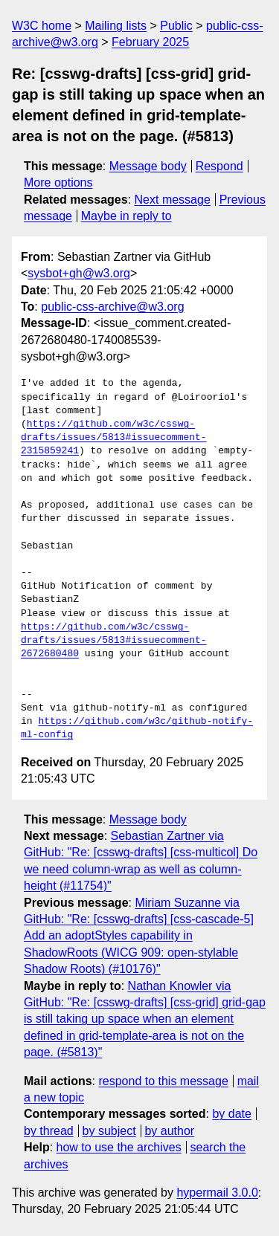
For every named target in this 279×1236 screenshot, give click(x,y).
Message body (148, 166)
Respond (219, 166)
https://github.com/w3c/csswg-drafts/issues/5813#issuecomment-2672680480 (114, 641)
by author (169, 1131)
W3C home (41, 25)
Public (176, 25)
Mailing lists (116, 25)
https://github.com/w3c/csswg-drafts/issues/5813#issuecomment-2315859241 (114, 438)
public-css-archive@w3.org (112, 306)
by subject (109, 1131)
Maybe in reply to (126, 216)
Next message (173, 199)
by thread (49, 1131)
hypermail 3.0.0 (216, 1192)
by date (231, 1113)
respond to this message (163, 1081)
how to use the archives (119, 1147)
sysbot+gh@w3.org (79, 273)
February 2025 (150, 42)
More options (58, 182)
